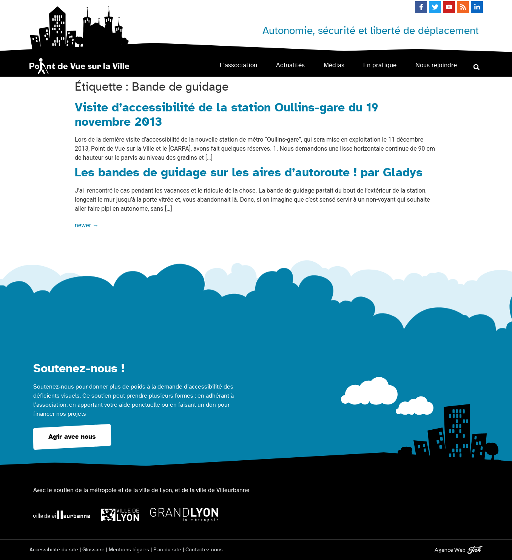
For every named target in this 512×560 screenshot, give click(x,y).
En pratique (379, 65)
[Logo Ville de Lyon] (120, 515)
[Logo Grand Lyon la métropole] (184, 515)
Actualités (290, 65)
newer (87, 225)
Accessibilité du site (53, 549)
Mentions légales (129, 549)
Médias (334, 65)
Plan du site (167, 549)
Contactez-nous (204, 549)
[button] (476, 67)
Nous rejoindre (436, 65)
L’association (238, 65)
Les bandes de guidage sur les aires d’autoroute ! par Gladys (249, 173)
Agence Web (450, 549)
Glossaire (93, 549)
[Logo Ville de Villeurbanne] (61, 515)
